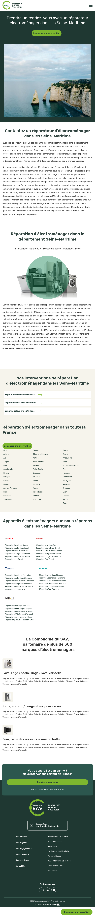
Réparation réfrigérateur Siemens (52, 584)
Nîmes (35, 481)
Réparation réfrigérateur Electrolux (19, 584)
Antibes (36, 458)
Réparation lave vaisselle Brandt (24, 402)
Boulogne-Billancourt (71, 465)
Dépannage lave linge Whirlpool (23, 411)
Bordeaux (37, 473)
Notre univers (53, 846)
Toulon (65, 450)
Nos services (21, 837)
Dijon (65, 492)
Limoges (6, 477)
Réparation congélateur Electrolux (19, 586)
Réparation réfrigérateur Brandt (48, 554)
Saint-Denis (38, 469)
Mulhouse (37, 499)
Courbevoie (8, 469)
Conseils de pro (22, 860)
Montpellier (67, 477)
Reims (65, 454)
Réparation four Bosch (14, 559)
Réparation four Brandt (45, 559)
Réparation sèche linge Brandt (48, 548)
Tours (65, 503)
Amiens (36, 465)
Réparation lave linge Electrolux (18, 575)
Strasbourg (8, 499)
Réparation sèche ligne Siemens (52, 578)
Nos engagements (24, 848)
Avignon (6, 454)
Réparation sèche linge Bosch (17, 548)
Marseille (66, 484)
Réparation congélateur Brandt (48, 556)
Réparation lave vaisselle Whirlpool (19, 611)
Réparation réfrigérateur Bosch (17, 554)
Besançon (7, 496)
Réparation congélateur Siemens (52, 586)
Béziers (6, 481)
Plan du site (52, 871)
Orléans (66, 496)
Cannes (36, 450)
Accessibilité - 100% (56, 866)
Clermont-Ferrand (40, 454)
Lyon (5, 492)
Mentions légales (54, 856)
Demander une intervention (46, 33)
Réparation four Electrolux (15, 589)
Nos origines (21, 843)
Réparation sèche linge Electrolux (18, 578)
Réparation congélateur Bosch (17, 556)
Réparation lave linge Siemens (51, 575)
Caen (65, 469)
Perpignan (67, 481)
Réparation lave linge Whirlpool (17, 606)
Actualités (20, 866)
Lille (5, 465)
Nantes (6, 484)
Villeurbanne (38, 492)
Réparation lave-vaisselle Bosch (23, 394)
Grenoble (66, 488)
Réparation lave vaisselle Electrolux (19, 581)
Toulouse (36, 477)
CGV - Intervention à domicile (59, 861)
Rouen (6, 473)
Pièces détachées (55, 842)
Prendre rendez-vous (47, 782)
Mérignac (66, 473)
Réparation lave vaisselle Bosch (18, 551)
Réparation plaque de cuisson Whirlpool (21, 620)
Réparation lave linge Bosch (16, 545)
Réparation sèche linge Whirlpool (18, 609)
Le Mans (36, 484)
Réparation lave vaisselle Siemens (52, 581)
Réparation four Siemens (49, 589)
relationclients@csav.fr (47, 826)
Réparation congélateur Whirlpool (18, 617)
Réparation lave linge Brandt (47, 545)
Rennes (36, 496)
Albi (5, 458)
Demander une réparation (76, 912)
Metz (65, 462)
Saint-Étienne (38, 462)
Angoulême (67, 458)
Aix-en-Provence (10, 488)
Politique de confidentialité (58, 851)
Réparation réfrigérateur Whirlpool (19, 614)
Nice (5, 450)
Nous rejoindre (22, 854)
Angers (6, 462)
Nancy (65, 499)
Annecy (36, 488)
